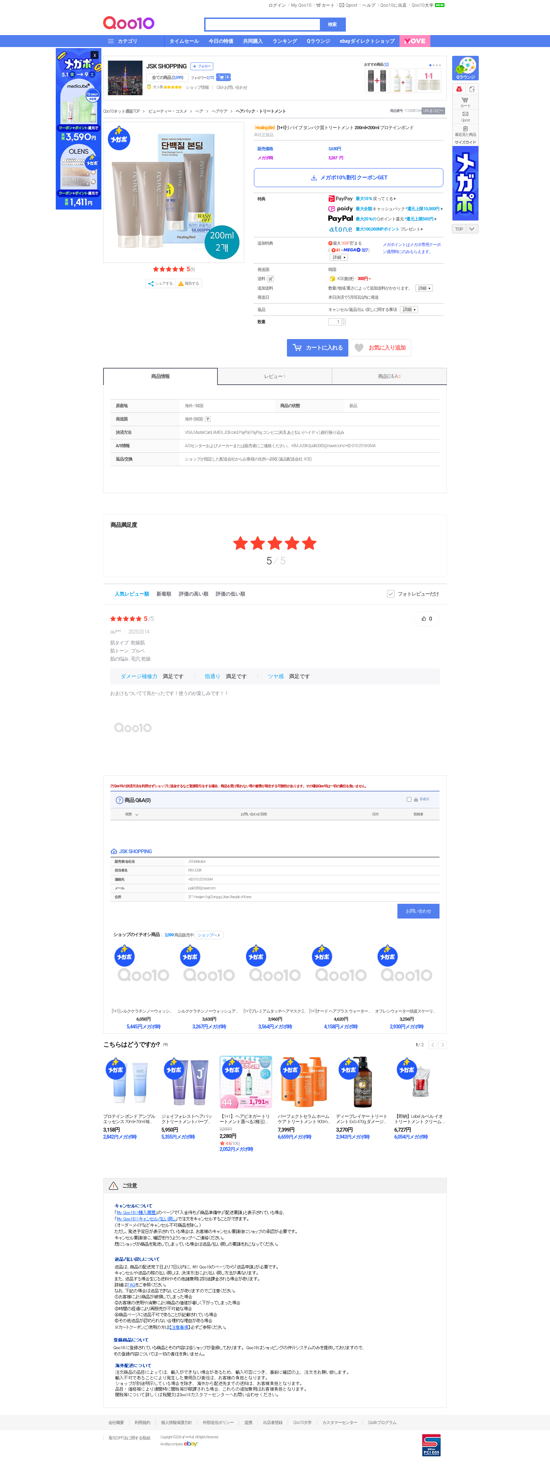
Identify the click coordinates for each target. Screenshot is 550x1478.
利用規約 (142, 1422)
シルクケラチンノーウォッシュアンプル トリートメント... (209, 1011)
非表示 (424, 799)
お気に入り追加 (380, 348)
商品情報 (160, 376)
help (207, 419)
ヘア (199, 111)
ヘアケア (219, 111)
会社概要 (116, 1422)
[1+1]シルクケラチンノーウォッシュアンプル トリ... (143, 1011)
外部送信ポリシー (218, 1422)
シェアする (164, 283)
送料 (266, 279)
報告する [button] (192, 283)
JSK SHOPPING (166, 66)
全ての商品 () (167, 77)
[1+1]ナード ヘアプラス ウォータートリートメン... (341, 1011)
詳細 (337, 257)
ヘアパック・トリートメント (261, 111)
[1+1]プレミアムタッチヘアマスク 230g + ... (275, 1011)
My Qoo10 (301, 5)
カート (465, 106)
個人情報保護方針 (176, 1422)
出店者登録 (272, 1422)
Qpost (351, 5)
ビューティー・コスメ (167, 111)
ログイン (277, 5)
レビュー (274, 376)
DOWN (472, 228)
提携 (248, 1422)
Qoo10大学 (423, 5)
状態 (128, 814)
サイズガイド (465, 142)
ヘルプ (369, 5)
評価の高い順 (193, 594)
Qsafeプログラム (382, 1422)
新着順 (163, 594)
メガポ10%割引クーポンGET (348, 177)
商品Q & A (389, 376)
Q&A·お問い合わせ (231, 87)
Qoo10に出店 (394, 5)
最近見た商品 (465, 134)
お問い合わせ (418, 911)
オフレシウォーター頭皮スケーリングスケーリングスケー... (406, 1011)
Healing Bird (264, 127)
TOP (459, 229)
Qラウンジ (465, 77)
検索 (332, 24)
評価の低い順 (230, 594)
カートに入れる (318, 347)
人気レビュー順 (132, 594)
